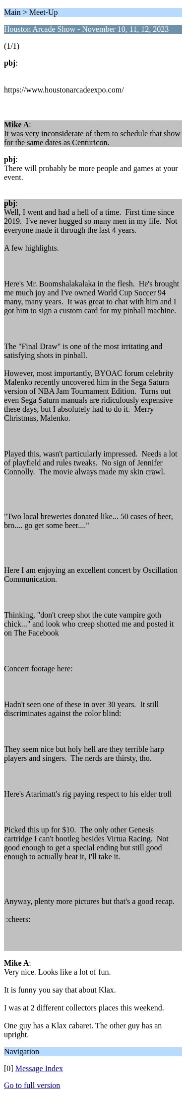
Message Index (39, 1068)
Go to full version (32, 1085)
